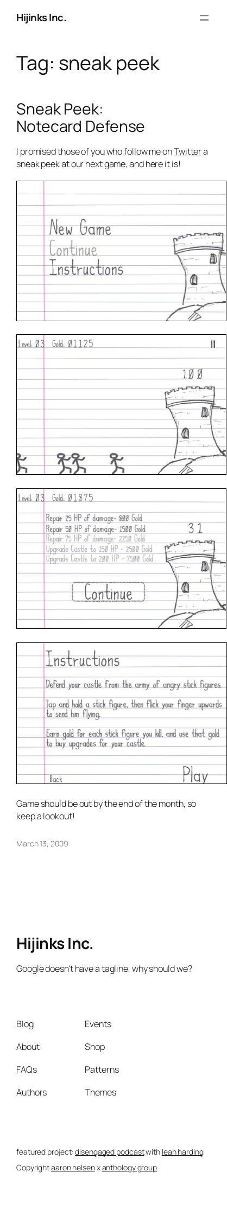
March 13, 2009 (42, 843)
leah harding (183, 1151)
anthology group (129, 1167)
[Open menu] (204, 17)
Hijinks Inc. (41, 17)
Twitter (187, 151)
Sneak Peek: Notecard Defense (80, 117)
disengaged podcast (109, 1151)
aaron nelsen (73, 1167)
